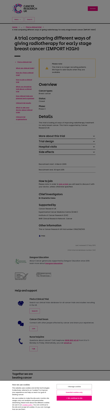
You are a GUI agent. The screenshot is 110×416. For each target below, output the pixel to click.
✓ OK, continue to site (74, 398)
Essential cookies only (74, 392)
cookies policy (27, 405)
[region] (55, 398)
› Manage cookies (74, 387)
